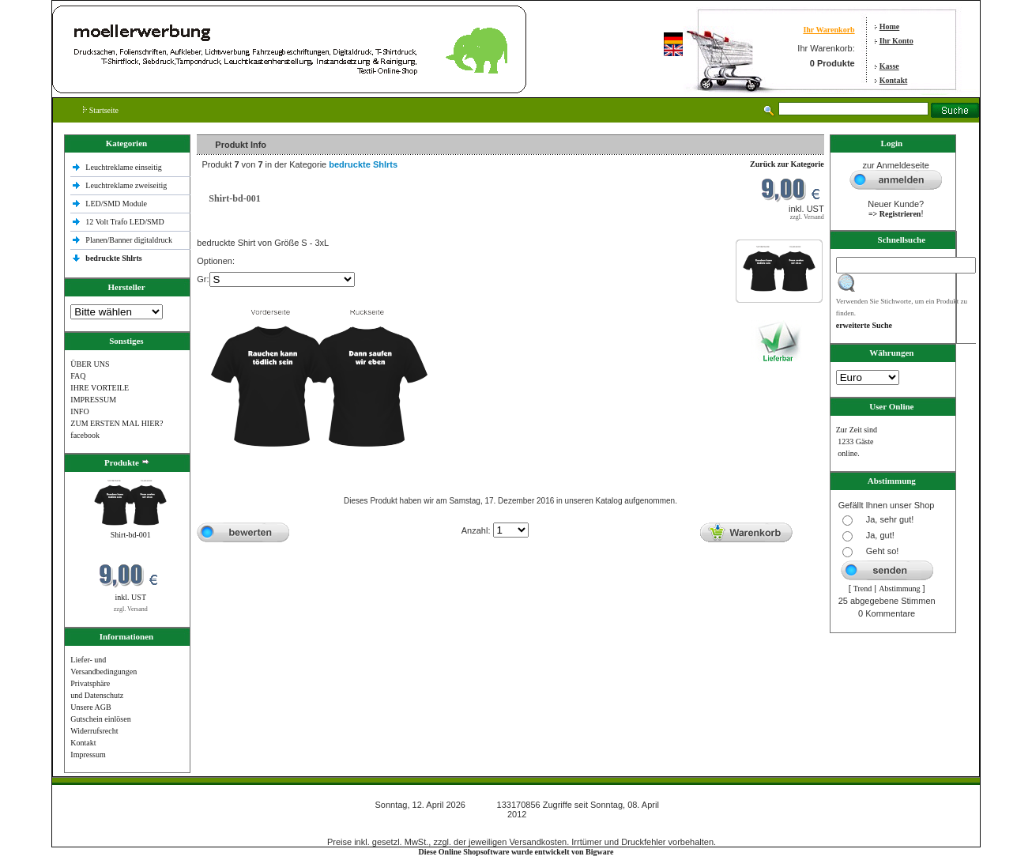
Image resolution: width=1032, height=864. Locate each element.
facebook (85, 435)
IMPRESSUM (93, 399)
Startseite (101, 110)
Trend (862, 588)
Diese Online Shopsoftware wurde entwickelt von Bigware (516, 851)
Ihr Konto (896, 40)
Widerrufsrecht (94, 730)
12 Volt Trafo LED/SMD (124, 221)
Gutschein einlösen (100, 719)
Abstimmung (899, 588)
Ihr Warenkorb (828, 29)
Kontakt (893, 80)
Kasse (889, 66)
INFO (79, 411)
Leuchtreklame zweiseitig (127, 185)
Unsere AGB (90, 707)
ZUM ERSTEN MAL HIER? (116, 423)
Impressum (87, 754)
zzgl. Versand (131, 609)
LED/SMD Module (116, 203)
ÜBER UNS (89, 364)
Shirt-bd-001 (131, 534)
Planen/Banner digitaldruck (128, 240)
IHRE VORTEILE (99, 387)
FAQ (77, 376)
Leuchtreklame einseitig (124, 167)
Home (889, 26)
